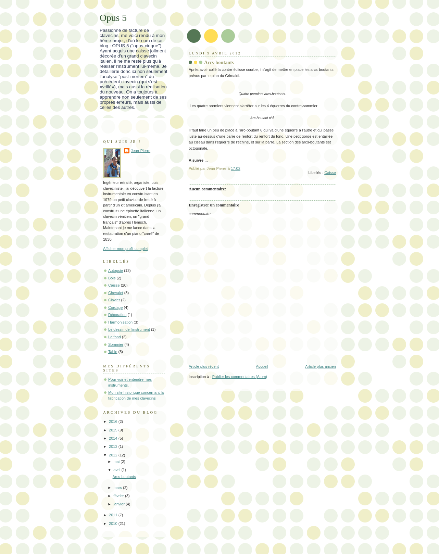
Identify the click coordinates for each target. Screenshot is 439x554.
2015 (113, 430)
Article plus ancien (320, 366)
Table (112, 352)
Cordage (115, 307)
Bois (112, 278)
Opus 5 (113, 17)
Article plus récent (204, 366)
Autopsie (115, 270)
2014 (113, 438)
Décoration (117, 315)
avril (117, 470)
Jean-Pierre (140, 151)
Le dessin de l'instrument (129, 329)
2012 (113, 455)
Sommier (115, 344)
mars (118, 488)
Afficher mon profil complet (125, 249)
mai (117, 461)
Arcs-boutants (124, 477)
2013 (113, 446)
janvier (119, 504)
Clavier (114, 300)
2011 (113, 515)
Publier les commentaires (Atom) (239, 377)
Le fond (114, 337)
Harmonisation (120, 322)
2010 (113, 523)
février (119, 496)
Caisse (330, 173)
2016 (113, 421)
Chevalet (115, 293)
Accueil (262, 366)
